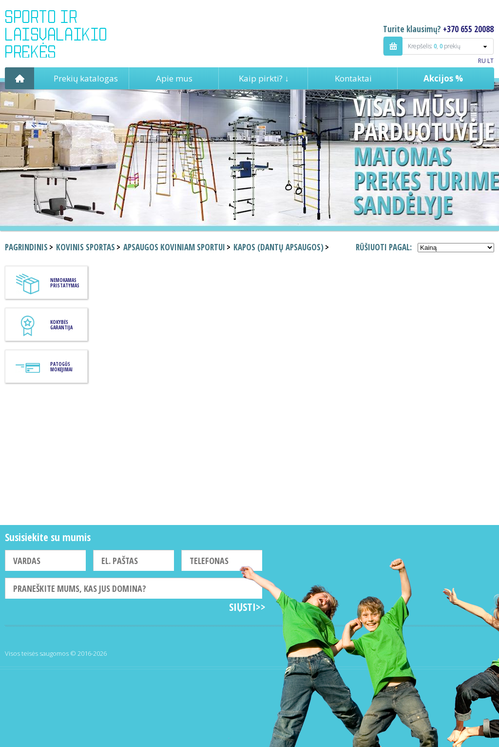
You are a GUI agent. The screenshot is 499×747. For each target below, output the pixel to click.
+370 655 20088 (468, 29)
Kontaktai (353, 78)
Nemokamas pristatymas (64, 283)
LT (490, 61)
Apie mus (174, 78)
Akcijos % (443, 78)
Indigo (64, 34)
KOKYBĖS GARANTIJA (61, 325)
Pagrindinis (19, 78)
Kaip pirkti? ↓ (264, 78)
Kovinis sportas (85, 247)
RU (482, 61)
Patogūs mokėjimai (61, 367)
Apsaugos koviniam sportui (174, 247)
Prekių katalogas (86, 78)
